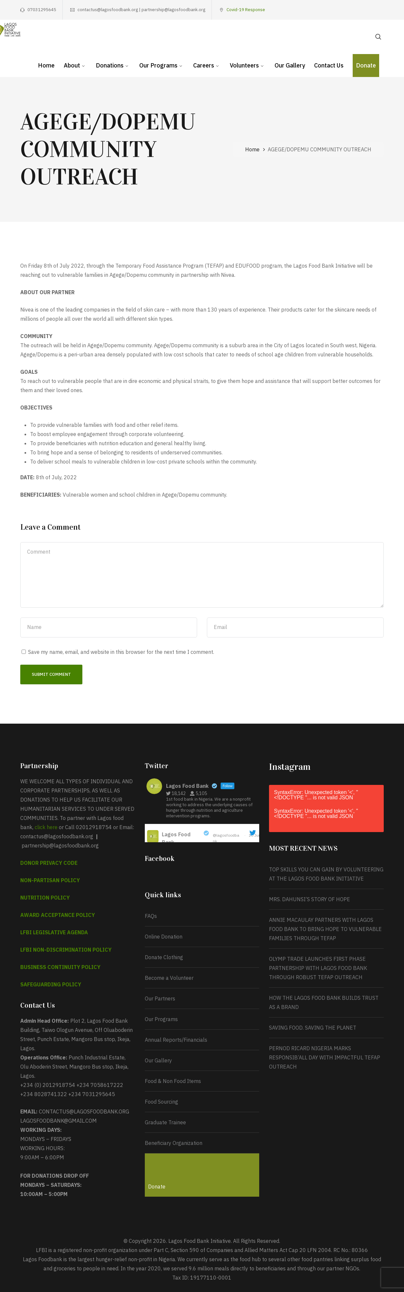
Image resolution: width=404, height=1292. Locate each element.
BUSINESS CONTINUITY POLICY (60, 967)
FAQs (151, 916)
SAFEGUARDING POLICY (50, 984)
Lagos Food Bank (176, 838)
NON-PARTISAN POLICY (50, 880)
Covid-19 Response (246, 9)
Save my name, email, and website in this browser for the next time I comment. (121, 652)
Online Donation (163, 936)
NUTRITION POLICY (45, 897)
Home (252, 149)
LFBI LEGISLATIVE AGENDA (54, 932)
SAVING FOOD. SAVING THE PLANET (312, 1027)
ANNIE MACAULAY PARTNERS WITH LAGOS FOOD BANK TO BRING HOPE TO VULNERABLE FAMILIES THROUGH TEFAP (325, 929)
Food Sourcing (161, 1101)
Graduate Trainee (165, 1122)
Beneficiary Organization (173, 1143)
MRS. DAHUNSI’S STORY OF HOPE (310, 899)
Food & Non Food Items (173, 1081)
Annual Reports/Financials (176, 1039)
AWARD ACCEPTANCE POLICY (57, 915)
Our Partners (160, 998)
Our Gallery (158, 1060)
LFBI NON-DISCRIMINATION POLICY (65, 949)
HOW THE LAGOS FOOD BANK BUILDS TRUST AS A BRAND (324, 1002)
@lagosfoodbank (226, 838)
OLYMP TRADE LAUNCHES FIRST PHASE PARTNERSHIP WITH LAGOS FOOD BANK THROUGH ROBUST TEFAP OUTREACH (318, 968)
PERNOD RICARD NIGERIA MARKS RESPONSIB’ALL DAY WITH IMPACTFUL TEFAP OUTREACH (324, 1057)
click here (46, 827)
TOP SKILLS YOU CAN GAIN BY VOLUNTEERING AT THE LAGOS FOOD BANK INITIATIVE (326, 874)
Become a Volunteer (169, 978)
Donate (156, 1186)
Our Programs (161, 1019)
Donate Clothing (164, 957)
